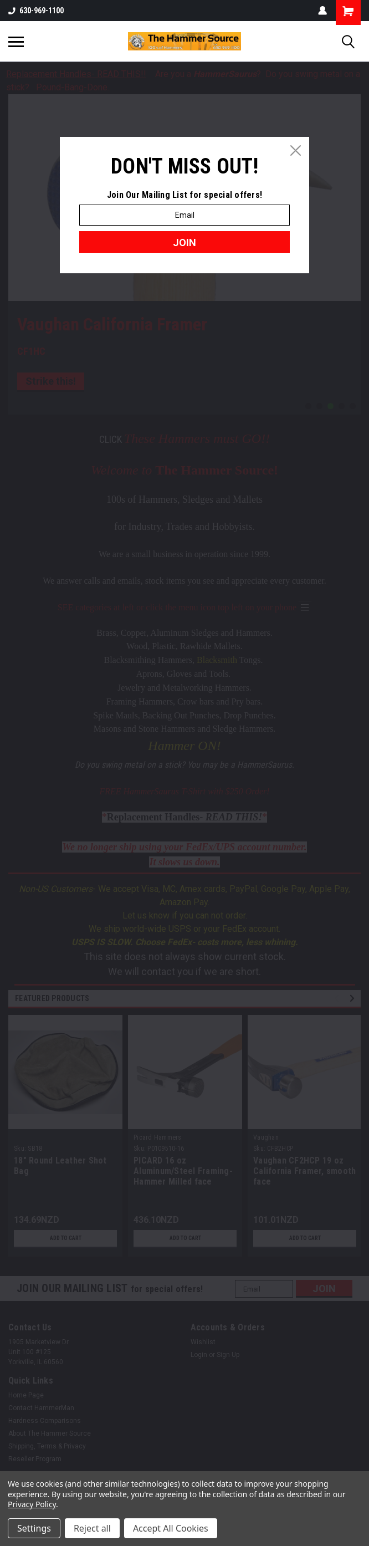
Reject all (92, 1528)
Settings (34, 1528)
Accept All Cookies (170, 1528)
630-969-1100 (36, 10)
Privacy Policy (32, 1504)
